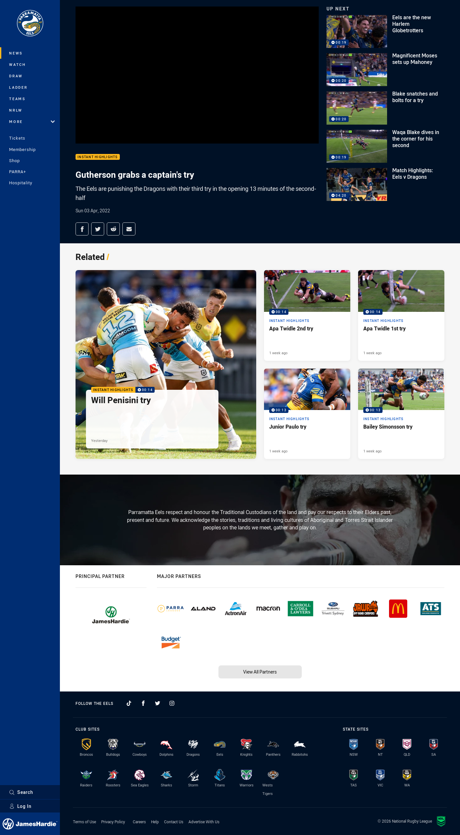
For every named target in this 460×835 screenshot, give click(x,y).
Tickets (17, 138)
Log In (20, 806)
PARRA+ (17, 172)
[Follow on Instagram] (171, 703)
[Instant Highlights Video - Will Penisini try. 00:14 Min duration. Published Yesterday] (166, 364)
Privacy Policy (113, 821)
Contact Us (173, 821)
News (16, 53)
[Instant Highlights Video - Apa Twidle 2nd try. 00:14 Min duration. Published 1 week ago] (307, 315)
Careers (139, 821)
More (32, 121)
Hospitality (20, 183)
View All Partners (260, 672)
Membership (22, 149)
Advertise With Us (203, 821)
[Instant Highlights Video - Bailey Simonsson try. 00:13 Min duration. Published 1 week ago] (401, 414)
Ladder (18, 87)
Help (155, 821)
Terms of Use (84, 821)
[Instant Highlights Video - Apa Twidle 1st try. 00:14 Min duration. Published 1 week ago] (401, 315)
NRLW (15, 110)
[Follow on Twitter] (157, 703)
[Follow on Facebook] (143, 703)
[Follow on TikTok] (129, 703)
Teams (17, 98)
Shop (14, 160)
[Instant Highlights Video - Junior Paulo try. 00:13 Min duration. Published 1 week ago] (307, 414)
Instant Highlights (97, 157)
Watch (17, 64)
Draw (16, 75)
